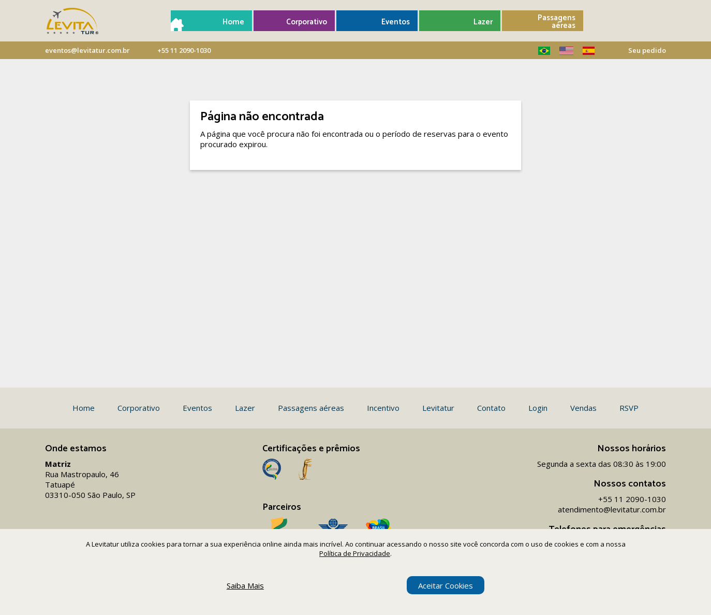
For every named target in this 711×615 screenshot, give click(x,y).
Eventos (395, 22)
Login (537, 408)
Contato (491, 408)
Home (233, 22)
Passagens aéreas (556, 22)
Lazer (483, 22)
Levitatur (438, 408)
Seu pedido (647, 50)
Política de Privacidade (354, 553)
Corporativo (306, 22)
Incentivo (383, 408)
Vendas (583, 408)
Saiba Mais (245, 585)
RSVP (629, 408)
